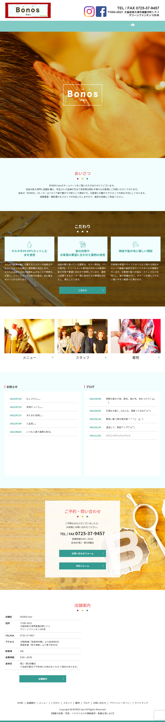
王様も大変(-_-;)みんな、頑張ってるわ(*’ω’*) (128, 408)
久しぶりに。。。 (34, 396)
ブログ (112, 24)
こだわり (71, 24)
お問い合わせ (128, 24)
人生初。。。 (31, 421)
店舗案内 (41, 24)
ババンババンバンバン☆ (118, 433)
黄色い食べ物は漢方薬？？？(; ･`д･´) (124, 416)
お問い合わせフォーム (82, 552)
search (143, 24)
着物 (100, 24)
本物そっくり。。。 (35, 404)
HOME (27, 24)
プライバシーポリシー (120, 702)
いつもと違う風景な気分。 (39, 429)
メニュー (56, 24)
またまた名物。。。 (35, 413)
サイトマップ (141, 702)
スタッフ (86, 24)
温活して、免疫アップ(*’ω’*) (120, 425)
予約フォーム (82, 565)
